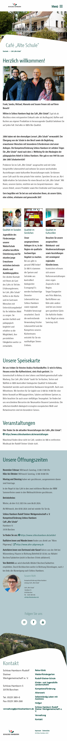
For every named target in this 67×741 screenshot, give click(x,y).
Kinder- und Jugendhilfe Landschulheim (46, 684)
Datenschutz (46, 731)
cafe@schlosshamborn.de (31, 597)
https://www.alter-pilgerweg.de (30, 544)
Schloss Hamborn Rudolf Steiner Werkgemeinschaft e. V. (48, 709)
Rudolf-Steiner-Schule (45, 678)
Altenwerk (40, 693)
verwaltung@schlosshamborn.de (18, 709)
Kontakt (39, 719)
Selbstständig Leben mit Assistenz (46, 698)
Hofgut (38, 703)
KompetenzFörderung (45, 689)
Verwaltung (40, 715)
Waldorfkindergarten (45, 674)
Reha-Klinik (40, 670)
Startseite (5, 51)
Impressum (38, 731)
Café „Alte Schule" (16, 51)
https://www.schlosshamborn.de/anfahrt (38, 535)
